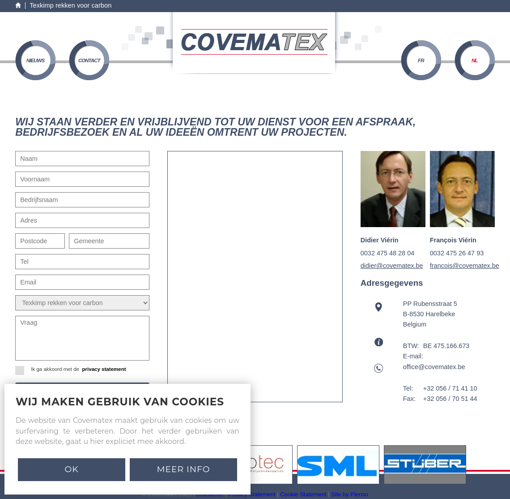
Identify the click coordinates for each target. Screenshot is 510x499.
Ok (71, 469)
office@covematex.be (434, 366)
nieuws (35, 60)
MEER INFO (183, 469)
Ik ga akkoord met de (73, 369)
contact (89, 60)
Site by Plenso (349, 494)
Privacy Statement (251, 494)
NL (474, 60)
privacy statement (104, 369)
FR (421, 60)
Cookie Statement (303, 494)
